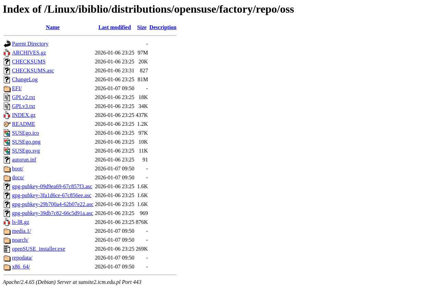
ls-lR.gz (20, 222)
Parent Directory (30, 44)
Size (142, 27)
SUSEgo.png (26, 142)
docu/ (18, 177)
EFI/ (17, 88)
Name (53, 27)
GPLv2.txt (23, 97)
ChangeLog (25, 79)
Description (162, 27)
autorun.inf (24, 160)
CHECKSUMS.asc (33, 70)
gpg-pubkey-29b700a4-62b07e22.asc (53, 204)
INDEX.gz (24, 115)
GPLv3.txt (23, 106)
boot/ (17, 168)
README (23, 124)
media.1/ (21, 231)
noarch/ (20, 240)
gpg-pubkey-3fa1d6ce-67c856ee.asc (51, 195)
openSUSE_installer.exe (38, 249)
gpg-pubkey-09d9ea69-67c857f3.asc (52, 186)
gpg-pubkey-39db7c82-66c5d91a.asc (52, 213)
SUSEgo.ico (25, 133)
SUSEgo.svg (26, 151)
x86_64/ (21, 266)
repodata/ (22, 258)
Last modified (114, 27)
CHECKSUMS (29, 61)
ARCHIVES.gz (29, 53)
